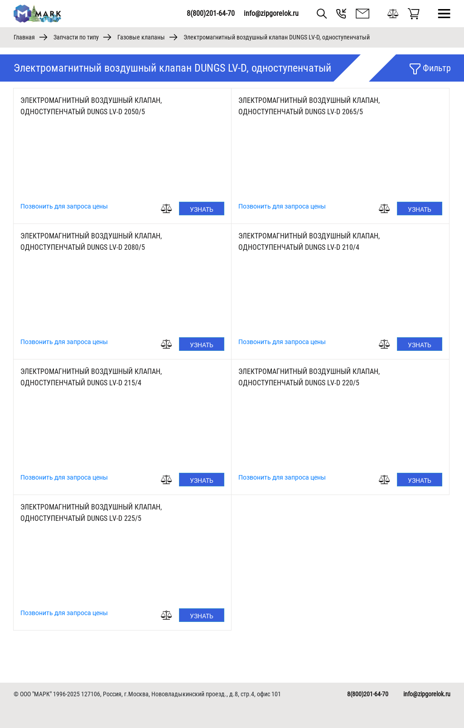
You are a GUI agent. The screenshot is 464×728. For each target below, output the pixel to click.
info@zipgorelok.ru (271, 13)
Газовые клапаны (141, 37)
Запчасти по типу (76, 37)
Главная (24, 37)
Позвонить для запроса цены (64, 206)
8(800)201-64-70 (211, 13)
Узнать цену (201, 210)
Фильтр (430, 68)
